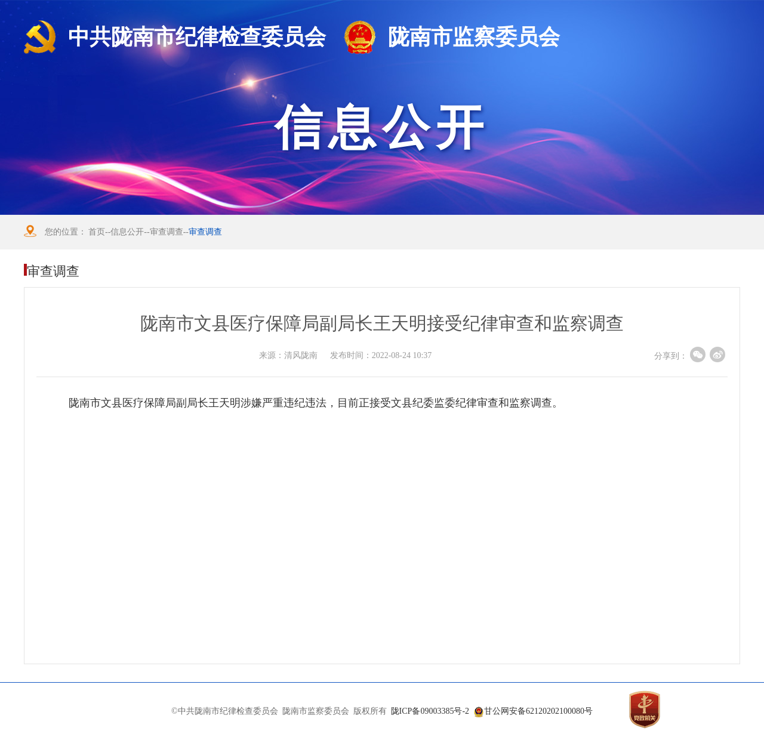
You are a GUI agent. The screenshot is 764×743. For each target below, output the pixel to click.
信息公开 (127, 231)
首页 (96, 231)
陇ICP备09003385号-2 (430, 711)
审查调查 (166, 231)
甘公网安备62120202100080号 (538, 711)
